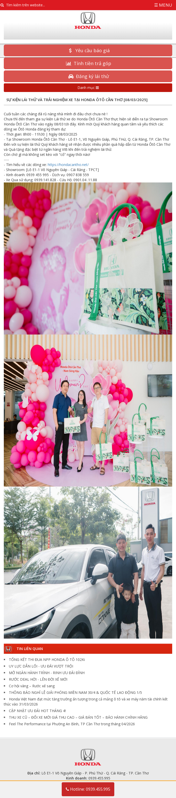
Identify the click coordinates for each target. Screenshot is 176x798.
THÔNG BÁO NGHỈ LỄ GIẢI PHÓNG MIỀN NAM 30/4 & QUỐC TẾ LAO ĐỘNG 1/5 (75, 692)
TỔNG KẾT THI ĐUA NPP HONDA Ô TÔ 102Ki (47, 659)
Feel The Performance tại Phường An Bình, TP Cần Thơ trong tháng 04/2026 (72, 723)
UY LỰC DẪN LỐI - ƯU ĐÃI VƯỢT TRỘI (41, 666)
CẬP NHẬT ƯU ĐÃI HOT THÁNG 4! (37, 710)
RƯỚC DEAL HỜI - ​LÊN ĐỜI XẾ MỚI (38, 679)
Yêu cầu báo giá (88, 50)
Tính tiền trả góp (88, 63)
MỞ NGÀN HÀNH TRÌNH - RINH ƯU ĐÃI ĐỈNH (47, 672)
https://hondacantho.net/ (68, 164)
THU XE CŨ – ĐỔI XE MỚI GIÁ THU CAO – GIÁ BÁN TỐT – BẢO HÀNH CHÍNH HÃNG (78, 717)
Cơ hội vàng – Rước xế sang (32, 685)
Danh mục (88, 87)
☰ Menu (163, 5)
